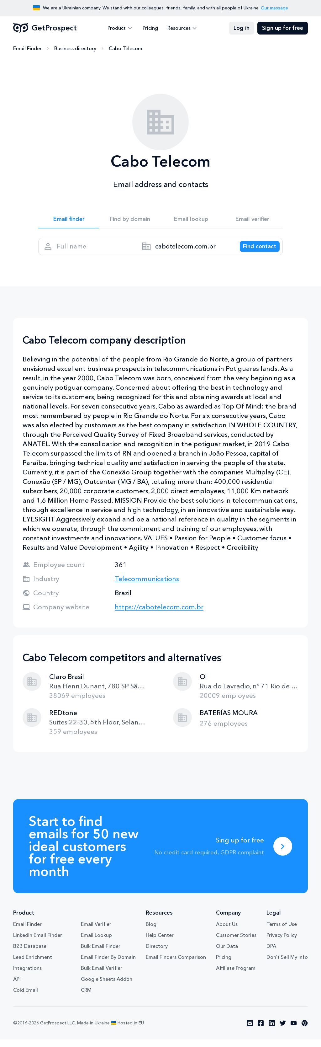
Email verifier (252, 220)
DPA (271, 953)
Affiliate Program (235, 975)
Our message (274, 8)
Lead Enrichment (32, 964)
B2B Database (29, 953)
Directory (157, 953)
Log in (242, 28)
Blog (151, 931)
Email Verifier (96, 931)
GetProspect (45, 28)
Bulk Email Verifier (101, 975)
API (17, 986)
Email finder (69, 220)
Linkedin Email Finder (37, 942)
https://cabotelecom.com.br (159, 614)
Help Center (160, 942)
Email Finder (27, 48)
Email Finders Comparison (176, 964)
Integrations (27, 975)
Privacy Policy (281, 942)
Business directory (75, 48)
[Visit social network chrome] (305, 1031)
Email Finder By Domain (108, 964)
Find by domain (130, 220)
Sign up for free (282, 28)
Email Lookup (96, 942)
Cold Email (25, 997)
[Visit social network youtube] (294, 1031)
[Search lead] (255, 251)
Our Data (227, 953)
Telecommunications (147, 586)
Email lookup (191, 220)
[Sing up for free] (282, 853)
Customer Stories (236, 942)
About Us (227, 931)
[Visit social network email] (250, 1031)
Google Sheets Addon (106, 986)
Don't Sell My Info (287, 964)
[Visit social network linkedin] (272, 1031)
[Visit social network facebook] (261, 1031)
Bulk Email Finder (100, 953)
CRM (86, 997)
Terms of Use (281, 931)
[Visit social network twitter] (283, 1031)
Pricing (150, 28)
